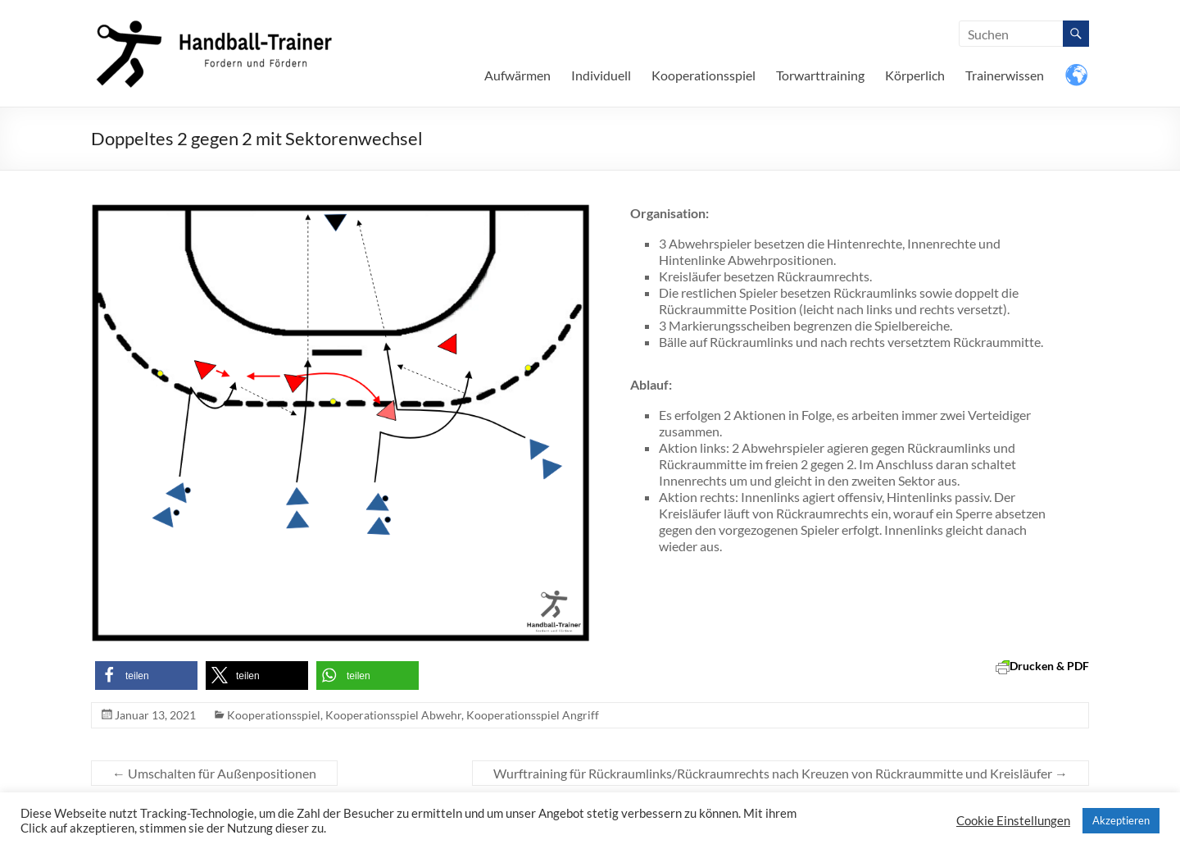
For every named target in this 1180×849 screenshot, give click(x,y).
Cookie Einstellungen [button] (1013, 821)
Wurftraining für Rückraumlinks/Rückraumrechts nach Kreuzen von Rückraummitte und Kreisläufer (780, 773)
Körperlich (915, 75)
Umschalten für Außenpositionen (214, 773)
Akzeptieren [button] (1121, 820)
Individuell (601, 75)
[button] (146, 675)
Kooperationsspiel (703, 75)
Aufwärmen (517, 75)
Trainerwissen (1004, 75)
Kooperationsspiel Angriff (532, 715)
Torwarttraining (820, 75)
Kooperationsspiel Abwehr (393, 715)
